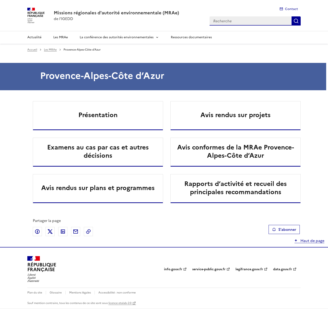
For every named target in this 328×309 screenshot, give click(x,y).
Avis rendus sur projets (235, 115)
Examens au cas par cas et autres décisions (98, 151)
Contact (291, 9)
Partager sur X (50, 231)
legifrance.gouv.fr (249, 269)
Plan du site (34, 293)
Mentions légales (80, 293)
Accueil (32, 50)
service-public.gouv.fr (209, 269)
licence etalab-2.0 (119, 303)
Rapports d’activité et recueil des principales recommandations (235, 188)
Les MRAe (60, 37)
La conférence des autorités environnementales (117, 37)
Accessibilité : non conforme (117, 293)
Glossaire (56, 293)
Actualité (34, 37)
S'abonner (284, 229)
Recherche (296, 21)
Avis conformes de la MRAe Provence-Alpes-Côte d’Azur (235, 151)
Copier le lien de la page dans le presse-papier (88, 231)
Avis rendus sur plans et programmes (98, 188)
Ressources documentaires (191, 37)
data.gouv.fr (282, 269)
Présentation (98, 115)
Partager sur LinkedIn (62, 231)
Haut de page (312, 240)
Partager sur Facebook (37, 231)
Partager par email (75, 231)
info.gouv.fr (173, 269)
